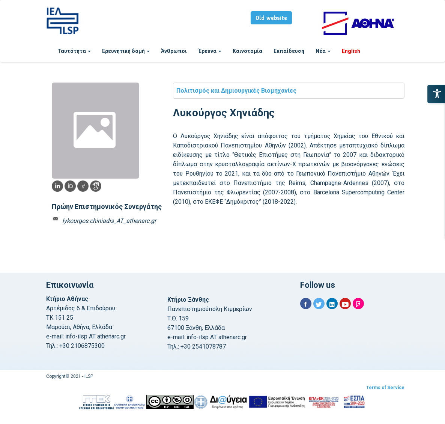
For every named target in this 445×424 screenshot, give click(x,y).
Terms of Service (385, 387)
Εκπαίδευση (289, 51)
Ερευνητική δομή (126, 51)
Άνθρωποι (174, 51)
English (351, 51)
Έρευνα (209, 51)
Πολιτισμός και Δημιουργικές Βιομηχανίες (236, 90)
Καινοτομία (247, 51)
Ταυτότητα (74, 51)
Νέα (323, 51)
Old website (271, 18)
